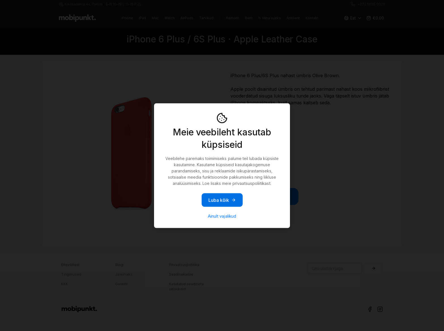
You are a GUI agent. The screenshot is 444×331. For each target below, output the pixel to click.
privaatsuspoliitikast (251, 183)
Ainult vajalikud (222, 215)
